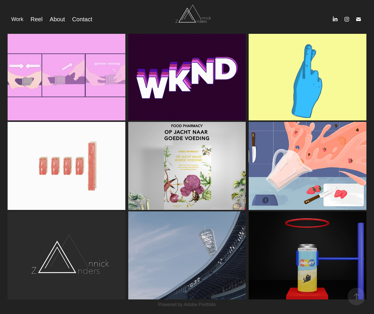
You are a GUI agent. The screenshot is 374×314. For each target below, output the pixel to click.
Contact (82, 19)
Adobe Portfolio (200, 304)
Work (17, 19)
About (57, 19)
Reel (37, 19)
